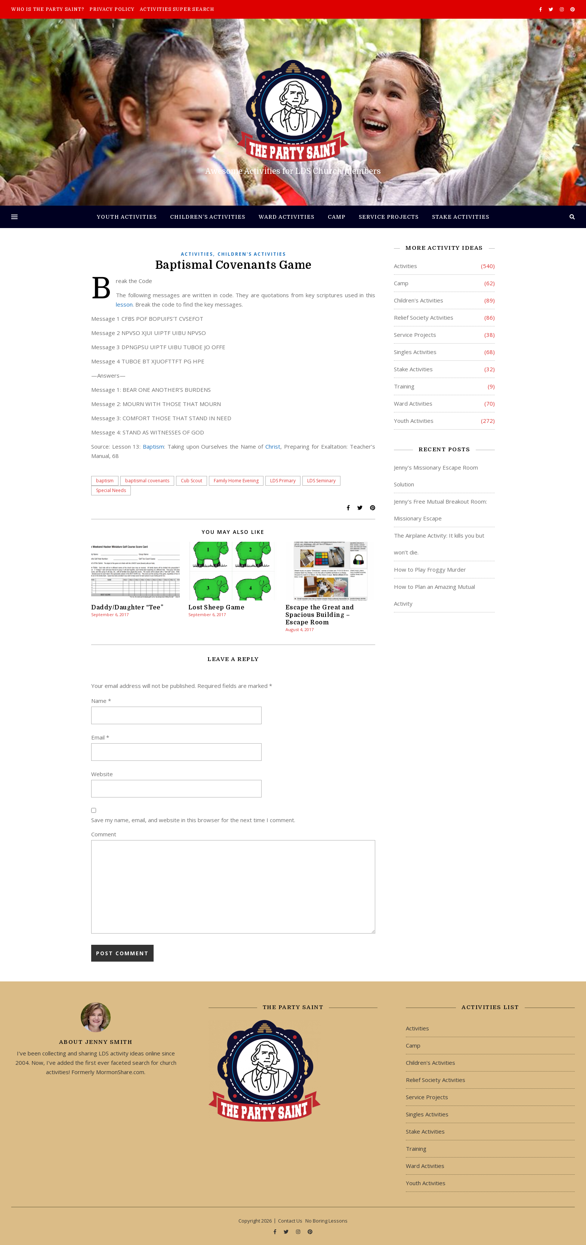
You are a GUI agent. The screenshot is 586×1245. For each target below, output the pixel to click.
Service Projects (389, 217)
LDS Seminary (321, 480)
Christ (272, 446)
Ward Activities (286, 217)
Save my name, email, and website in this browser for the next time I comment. (193, 820)
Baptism (153, 446)
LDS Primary (283, 480)
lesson (124, 304)
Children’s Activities (207, 217)
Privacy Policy (111, 9)
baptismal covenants (147, 480)
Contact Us (290, 1220)
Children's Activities (252, 254)
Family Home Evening (236, 480)
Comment (103, 834)
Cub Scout (191, 480)
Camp (336, 217)
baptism (105, 480)
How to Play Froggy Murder (430, 569)
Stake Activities (460, 217)
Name (101, 700)
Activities (197, 254)
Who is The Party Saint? (47, 9)
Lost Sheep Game (216, 607)
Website (102, 774)
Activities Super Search (177, 9)
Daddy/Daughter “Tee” (127, 607)
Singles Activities (415, 352)
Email (100, 737)
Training (404, 386)
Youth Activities (127, 217)
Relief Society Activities (423, 317)
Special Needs (111, 490)
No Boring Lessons (326, 1220)
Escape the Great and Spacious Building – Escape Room (320, 615)
